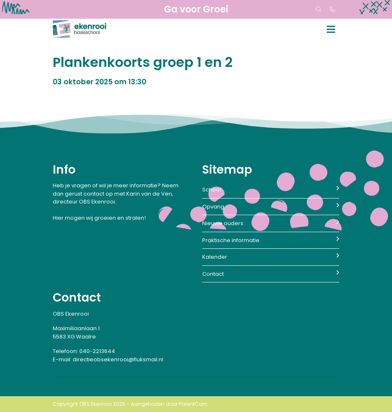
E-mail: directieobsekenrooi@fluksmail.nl (108, 359)
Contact (270, 274)
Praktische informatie (270, 240)
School (270, 190)
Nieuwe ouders (270, 223)
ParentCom (193, 403)
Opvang (270, 207)
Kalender (270, 257)
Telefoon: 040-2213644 (84, 351)
